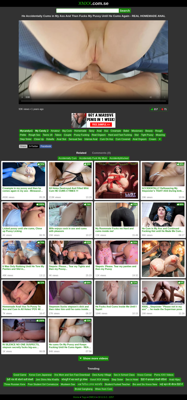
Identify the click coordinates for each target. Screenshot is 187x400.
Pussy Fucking (81, 135)
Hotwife (50, 139)
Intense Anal (90, 139)
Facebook (46, 146)
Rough (158, 131)
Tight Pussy (147, 135)
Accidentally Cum (68, 158)
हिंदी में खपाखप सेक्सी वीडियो (154, 379)
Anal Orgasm (139, 139)
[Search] (87, 10)
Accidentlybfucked (119, 158)
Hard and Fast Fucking (120, 135)
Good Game (20, 375)
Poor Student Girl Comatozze (43, 384)
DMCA (92, 397)
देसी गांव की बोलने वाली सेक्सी (20, 379)
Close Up (39, 139)
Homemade (80, 131)
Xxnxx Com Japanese (40, 375)
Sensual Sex (75, 139)
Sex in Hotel (132, 379)
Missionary (137, 131)
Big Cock (67, 131)
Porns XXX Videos (163, 375)
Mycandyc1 (26, 131)
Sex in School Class (124, 375)
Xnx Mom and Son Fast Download (72, 375)
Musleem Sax (68, 384)
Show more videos (93, 358)
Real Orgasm (98, 135)
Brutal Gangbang (83, 389)
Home (76, 397)
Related (81, 152)
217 (154, 109)
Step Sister (25, 139)
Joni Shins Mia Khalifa (47, 379)
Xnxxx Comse (144, 375)
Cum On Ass (106, 139)
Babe (126, 131)
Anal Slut (61, 139)
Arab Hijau (174, 379)
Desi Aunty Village (101, 375)
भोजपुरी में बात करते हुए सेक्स (75, 379)
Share (23, 146)
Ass (106, 131)
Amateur (55, 131)
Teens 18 (47, 135)
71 (164, 109)
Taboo (58, 135)
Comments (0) (101, 152)
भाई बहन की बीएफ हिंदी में (171, 384)
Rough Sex (34, 135)
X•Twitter (33, 146)
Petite (23, 135)
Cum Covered (123, 139)
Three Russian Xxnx (14, 384)
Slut (136, 135)
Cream (152, 139)
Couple (67, 135)
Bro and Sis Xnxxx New (145, 384)
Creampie (116, 131)
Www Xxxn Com (103, 389)
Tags (84, 397)
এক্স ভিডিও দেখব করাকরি (90, 384)
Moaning (160, 135)
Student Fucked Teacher (117, 384)
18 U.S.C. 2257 (106, 397)
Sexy (91, 131)
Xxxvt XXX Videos (99, 379)
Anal (99, 131)
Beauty (149, 131)
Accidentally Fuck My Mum (93, 158)
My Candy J (41, 131)
